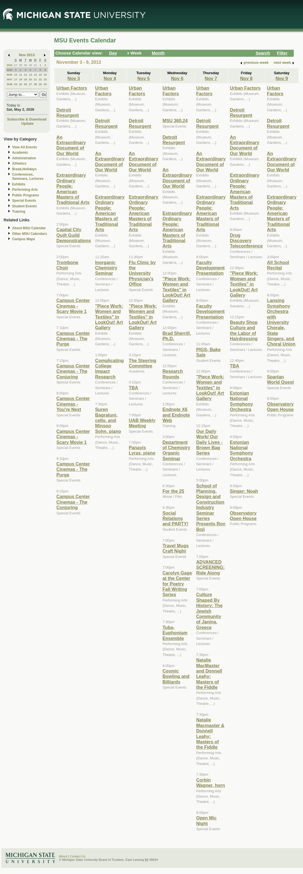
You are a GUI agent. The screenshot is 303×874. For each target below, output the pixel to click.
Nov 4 (110, 78)
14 (35, 74)
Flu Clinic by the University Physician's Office (142, 273)
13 (30, 74)
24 (15, 84)
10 (15, 74)
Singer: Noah (244, 491)
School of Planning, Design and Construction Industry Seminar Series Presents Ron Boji (210, 507)
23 (45, 79)
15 (40, 74)
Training (18, 212)
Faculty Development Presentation (210, 268)
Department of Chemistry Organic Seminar (176, 450)
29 (25, 65)
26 (25, 84)
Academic (20, 153)
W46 (9, 74)
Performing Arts (25, 190)
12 (25, 74)
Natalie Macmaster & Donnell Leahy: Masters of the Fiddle (210, 733)
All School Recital (278, 265)
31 (35, 65)
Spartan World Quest (280, 379)
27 (15, 65)
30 (30, 65)
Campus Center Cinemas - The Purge (73, 339)
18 (20, 79)
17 (15, 79)
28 (20, 65)
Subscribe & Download (27, 119)
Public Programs (25, 195)
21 (35, 79)
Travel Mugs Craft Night (175, 548)
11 (20, 74)
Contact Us (78, 856)
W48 (9, 84)
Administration (24, 158)
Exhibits (18, 184)
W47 (9, 79)
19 (25, 79)
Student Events (24, 206)
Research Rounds (172, 374)
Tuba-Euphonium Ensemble (174, 633)
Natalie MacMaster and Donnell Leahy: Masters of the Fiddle (209, 673)
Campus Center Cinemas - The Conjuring (73, 371)
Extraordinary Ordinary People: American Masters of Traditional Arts (72, 188)
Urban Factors (71, 87)
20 (30, 79)
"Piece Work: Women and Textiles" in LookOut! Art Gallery (109, 316)
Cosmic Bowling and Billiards (175, 676)
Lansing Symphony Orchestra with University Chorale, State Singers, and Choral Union (281, 322)
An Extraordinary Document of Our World (71, 145)
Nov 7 (211, 78)
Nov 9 (282, 78)
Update (27, 123)
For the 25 (173, 491)
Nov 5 (143, 78)
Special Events (24, 201)
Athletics (19, 163)
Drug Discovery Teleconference (246, 241)
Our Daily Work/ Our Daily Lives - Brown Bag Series (209, 442)
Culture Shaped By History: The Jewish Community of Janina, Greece (209, 611)
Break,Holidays (24, 169)
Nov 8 (246, 78)
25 (20, 84)
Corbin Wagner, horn (210, 782)
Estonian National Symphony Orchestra (241, 401)
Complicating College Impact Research (109, 368)
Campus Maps (23, 239)
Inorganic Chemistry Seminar (106, 268)
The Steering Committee (142, 363)
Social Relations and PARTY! (175, 518)
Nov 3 (74, 78)
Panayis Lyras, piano (142, 450)
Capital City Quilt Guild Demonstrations (73, 235)
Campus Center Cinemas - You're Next (73, 404)
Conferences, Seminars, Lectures (27, 176)
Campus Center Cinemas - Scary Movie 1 (73, 306)
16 (45, 74)
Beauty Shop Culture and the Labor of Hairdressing (244, 330)
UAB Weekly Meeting (142, 423)
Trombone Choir (67, 265)
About (63, 856)
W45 (9, 69)
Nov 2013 (27, 55)
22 (40, 79)
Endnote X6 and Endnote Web (176, 415)
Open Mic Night (206, 820)
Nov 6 (177, 78)
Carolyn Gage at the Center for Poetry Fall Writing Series (177, 583)
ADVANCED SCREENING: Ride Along (210, 567)
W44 (9, 65)
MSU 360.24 (175, 120)
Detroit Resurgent (67, 112)
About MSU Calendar (29, 228)
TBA (133, 387)
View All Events (24, 147)
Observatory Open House (243, 515)
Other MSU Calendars (29, 234)
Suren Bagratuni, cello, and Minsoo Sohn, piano (108, 420)
